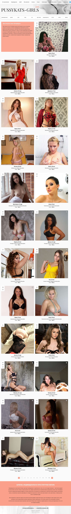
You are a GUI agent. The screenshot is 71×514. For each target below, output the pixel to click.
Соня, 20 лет (52, 355)
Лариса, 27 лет (51, 128)
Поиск (60, 2)
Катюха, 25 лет (51, 393)
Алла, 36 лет (52, 317)
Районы (66, 17)
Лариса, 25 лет (17, 242)
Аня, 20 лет (51, 279)
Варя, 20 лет (18, 128)
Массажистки (26, 2)
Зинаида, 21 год (52, 468)
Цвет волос (39, 17)
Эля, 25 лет (17, 430)
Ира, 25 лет (17, 279)
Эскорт (38, 2)
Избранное (66, 2)
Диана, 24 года (51, 242)
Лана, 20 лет (52, 53)
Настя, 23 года (17, 355)
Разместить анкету (53, 2)
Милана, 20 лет (17, 468)
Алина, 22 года (17, 91)
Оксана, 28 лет (17, 166)
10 (49, 477)
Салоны (33, 2)
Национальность (46, 17)
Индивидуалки (14, 2)
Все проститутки (5, 2)
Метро (59, 17)
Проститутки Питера (35, 512)
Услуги (52, 17)
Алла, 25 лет (52, 204)
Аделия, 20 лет (51, 430)
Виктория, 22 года (17, 204)
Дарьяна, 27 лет (51, 91)
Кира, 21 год (18, 317)
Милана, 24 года (18, 393)
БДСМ (20, 2)
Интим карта (44, 2)
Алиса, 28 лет (51, 166)
